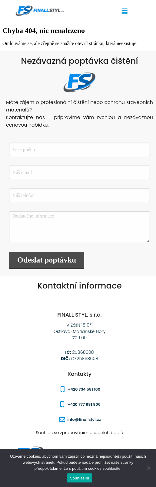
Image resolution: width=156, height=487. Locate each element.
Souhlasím (79, 478)
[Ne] (148, 468)
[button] (129, 11)
